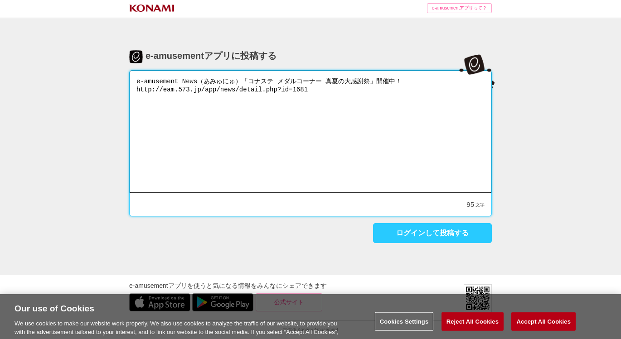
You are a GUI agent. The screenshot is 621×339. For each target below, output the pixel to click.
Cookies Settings (404, 325)
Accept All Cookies (543, 325)
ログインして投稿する (432, 233)
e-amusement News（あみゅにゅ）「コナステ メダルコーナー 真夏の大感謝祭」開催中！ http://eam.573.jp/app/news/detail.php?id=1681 (310, 132)
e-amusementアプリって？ (459, 7)
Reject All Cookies (472, 325)
